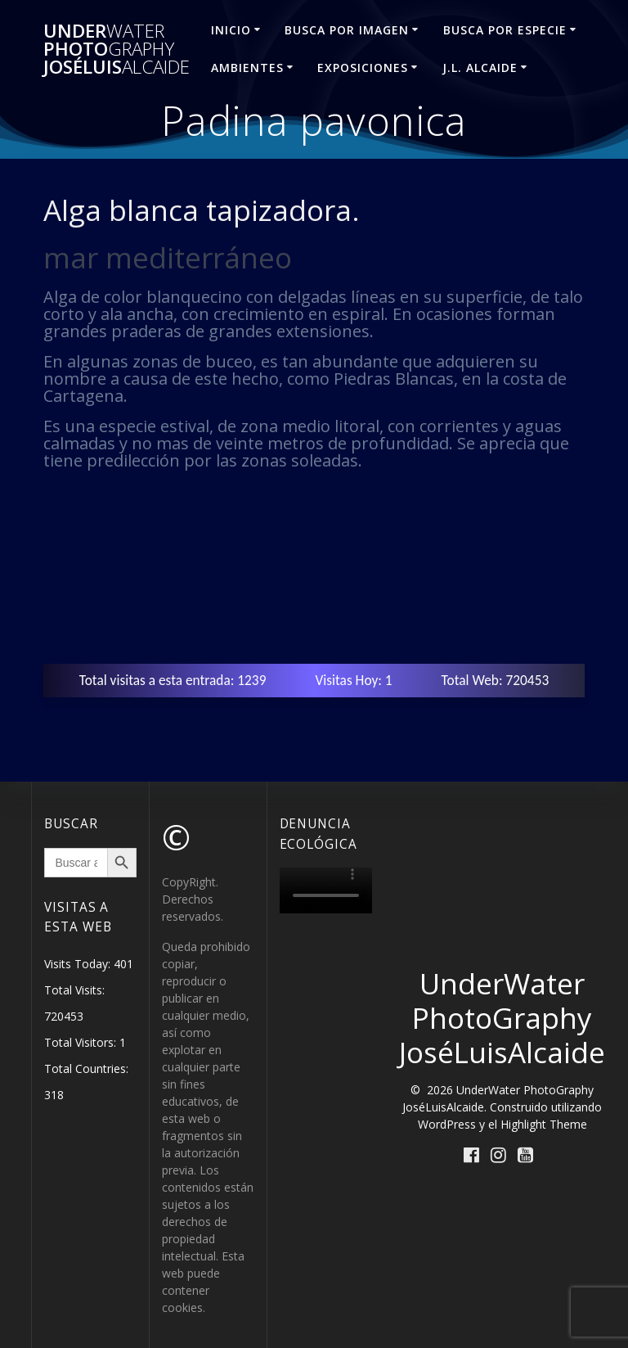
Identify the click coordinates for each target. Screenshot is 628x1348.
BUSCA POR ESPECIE (505, 30)
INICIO (231, 30)
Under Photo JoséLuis (116, 49)
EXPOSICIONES (362, 67)
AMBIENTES (247, 67)
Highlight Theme (543, 1124)
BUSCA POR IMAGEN (347, 30)
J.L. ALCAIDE (480, 67)
